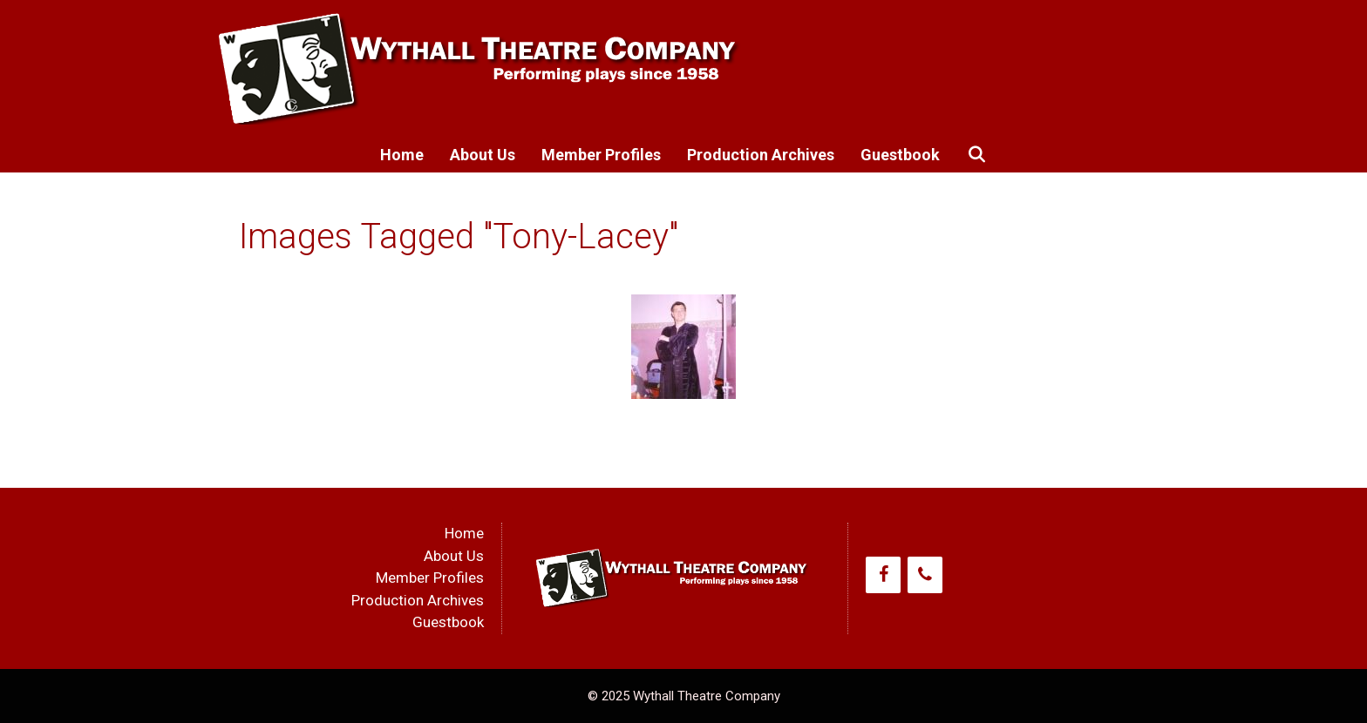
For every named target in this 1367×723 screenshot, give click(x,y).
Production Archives (760, 154)
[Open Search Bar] (976, 155)
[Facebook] (883, 575)
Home (402, 154)
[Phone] (925, 575)
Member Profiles (601, 154)
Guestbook (900, 154)
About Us (482, 154)
